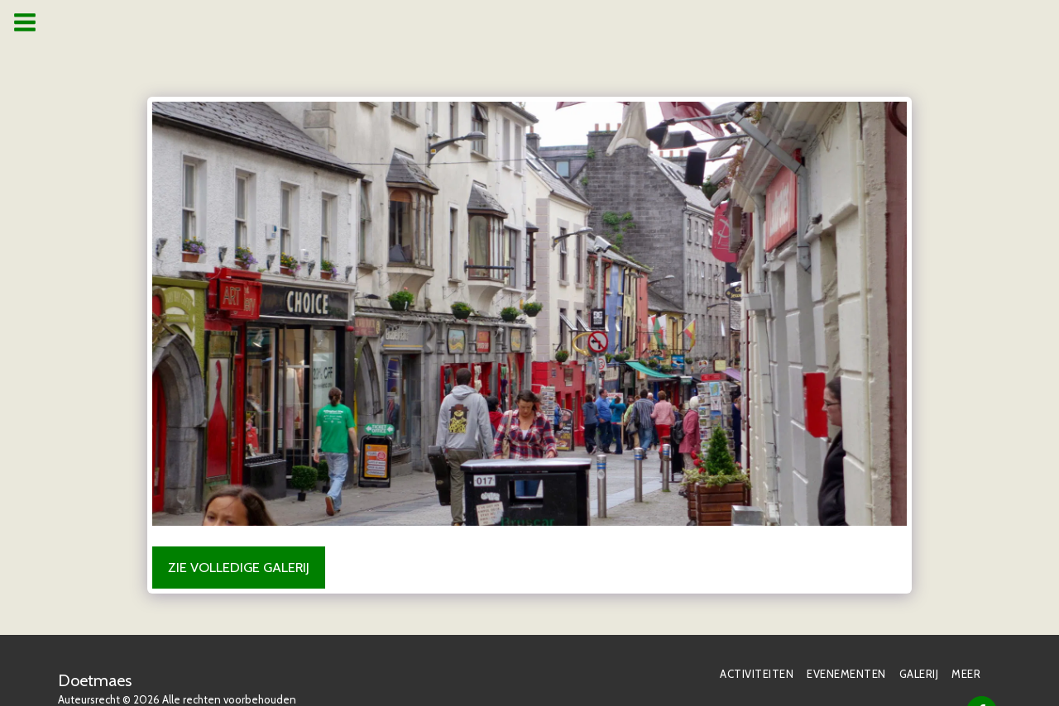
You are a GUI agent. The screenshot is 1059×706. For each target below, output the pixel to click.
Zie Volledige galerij (238, 567)
